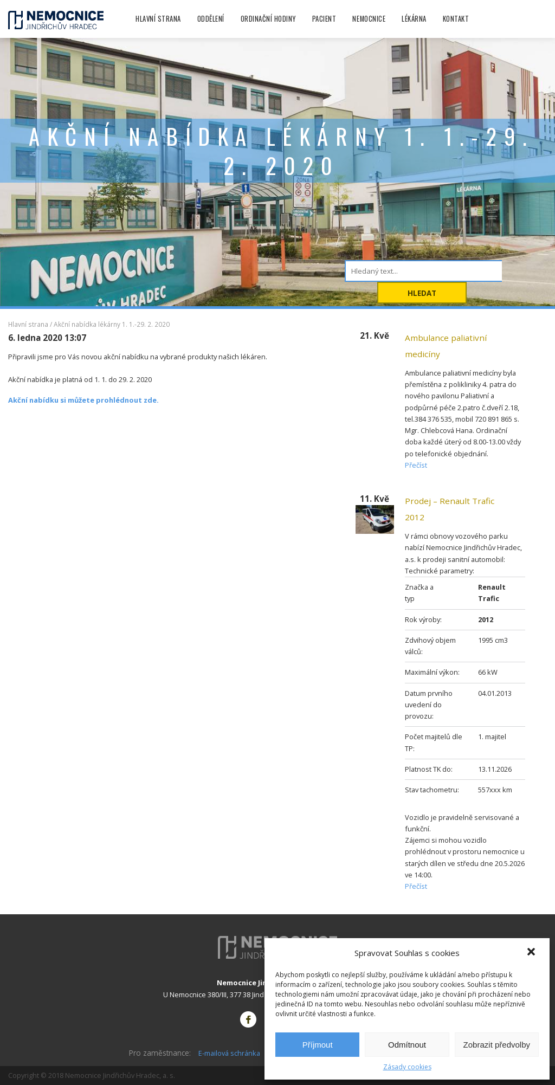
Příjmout (317, 1044)
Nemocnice (368, 19)
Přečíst (416, 465)
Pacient (324, 19)
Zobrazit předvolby (496, 1044)
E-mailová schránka (229, 1053)
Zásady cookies (407, 1066)
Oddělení (210, 19)
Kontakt (456, 19)
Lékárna (414, 19)
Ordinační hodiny (268, 19)
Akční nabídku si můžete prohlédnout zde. (83, 400)
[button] (532, 952)
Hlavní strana (158, 19)
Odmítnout (407, 1044)
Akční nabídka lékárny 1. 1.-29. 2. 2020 (112, 324)
